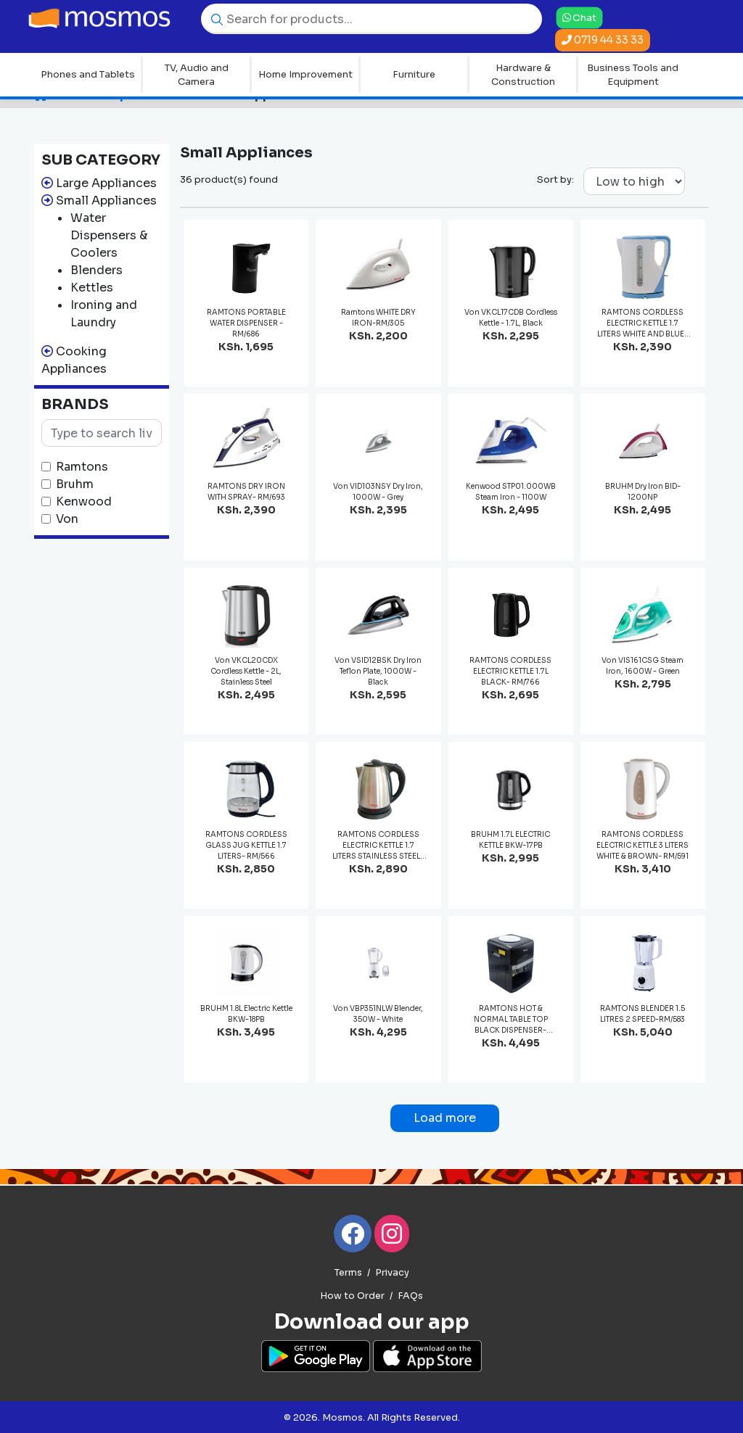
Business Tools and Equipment (632, 75)
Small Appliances (106, 200)
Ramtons (82, 466)
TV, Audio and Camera (197, 75)
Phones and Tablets (88, 74)
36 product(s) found (229, 179)
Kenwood (84, 501)
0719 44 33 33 (603, 39)
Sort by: (555, 179)
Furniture (414, 74)
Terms (348, 1273)
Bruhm (75, 484)
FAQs (410, 1296)
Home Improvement (305, 74)
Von (67, 518)
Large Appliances (106, 183)
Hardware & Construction (523, 75)
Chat (579, 17)
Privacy (392, 1273)
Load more (445, 1118)
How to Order (352, 1296)
